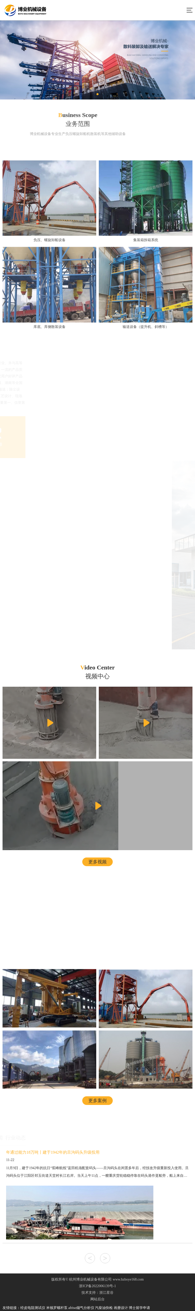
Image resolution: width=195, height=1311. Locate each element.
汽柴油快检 (104, 1308)
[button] (97, 94)
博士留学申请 (139, 1308)
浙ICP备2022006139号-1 (97, 1286)
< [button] (90, 1258)
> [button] (105, 1258)
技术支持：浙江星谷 (97, 1293)
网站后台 (97, 1299)
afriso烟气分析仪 (81, 1308)
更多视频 (97, 861)
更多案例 (97, 1100)
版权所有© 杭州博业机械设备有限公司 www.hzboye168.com (97, 1279)
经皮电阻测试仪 (32, 1308)
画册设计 (121, 1308)
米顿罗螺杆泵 (57, 1308)
